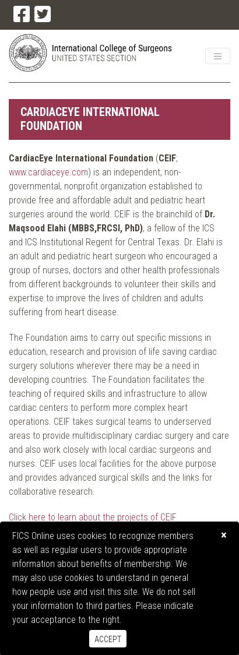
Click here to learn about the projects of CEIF (93, 517)
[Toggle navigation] (218, 56)
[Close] (223, 535)
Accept (107, 639)
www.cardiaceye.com (48, 172)
